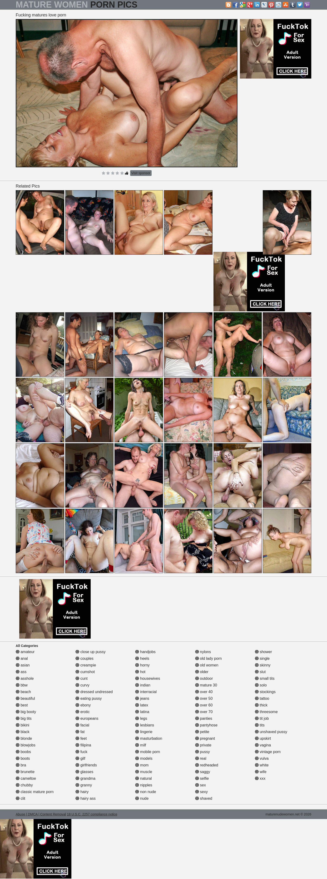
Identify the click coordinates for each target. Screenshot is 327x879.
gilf (80, 758)
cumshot (85, 672)
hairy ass (85, 798)
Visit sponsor (140, 173)
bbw (22, 685)
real (200, 758)
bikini (22, 725)
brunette (25, 772)
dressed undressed (94, 692)
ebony (83, 705)
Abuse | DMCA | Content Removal (41, 814)
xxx (260, 778)
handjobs (145, 652)
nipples (143, 785)
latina (142, 712)
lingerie (143, 732)
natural (143, 778)
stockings (265, 692)
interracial (146, 692)
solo (261, 685)
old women (206, 665)
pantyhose (206, 725)
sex (200, 785)
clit (20, 798)
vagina (263, 745)
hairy (82, 792)
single (262, 658)
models (143, 758)
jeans (142, 698)
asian (23, 665)
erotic (82, 712)
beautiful (25, 698)
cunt (81, 678)
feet (81, 738)
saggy (202, 772)
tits (260, 725)
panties (203, 718)
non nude (145, 792)
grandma (85, 778)
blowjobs (25, 745)
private (203, 745)
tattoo (262, 698)
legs (141, 718)
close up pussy (90, 652)
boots (23, 758)
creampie (85, 665)
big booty (26, 712)
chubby (24, 785)
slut (260, 672)
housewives (147, 678)
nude (142, 798)
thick (261, 705)
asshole (25, 678)
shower (263, 652)
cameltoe (26, 778)
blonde (24, 738)
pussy (202, 752)
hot (140, 672)
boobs (23, 752)
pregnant (205, 738)
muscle (143, 772)
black (23, 732)
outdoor (204, 678)
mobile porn (147, 752)
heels (142, 658)
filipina (83, 745)
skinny (263, 665)
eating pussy (88, 698)
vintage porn (268, 752)
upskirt (263, 738)
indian (142, 685)
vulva (262, 758)
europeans (86, 718)
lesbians (144, 725)
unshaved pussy (271, 732)
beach (23, 692)
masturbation (148, 738)
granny (83, 785)
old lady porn (208, 658)
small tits (265, 678)
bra (21, 765)
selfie (202, 778)
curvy (82, 685)
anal (22, 658)
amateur (25, 652)
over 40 (204, 692)
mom (142, 765)
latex (141, 705)
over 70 (204, 712)
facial (82, 725)
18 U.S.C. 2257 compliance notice (92, 814)
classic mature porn (35, 792)
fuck (81, 752)
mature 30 (206, 685)
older (201, 672)
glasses (84, 772)
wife (261, 772)
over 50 (204, 698)
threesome (266, 712)
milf (140, 745)
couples (84, 658)
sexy (201, 792)
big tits (24, 718)
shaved (203, 798)
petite (202, 732)
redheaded (206, 765)
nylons (203, 652)
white (262, 765)
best (22, 705)
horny (142, 665)
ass (21, 672)
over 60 (204, 705)
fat (79, 732)
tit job (262, 718)
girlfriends (86, 765)
